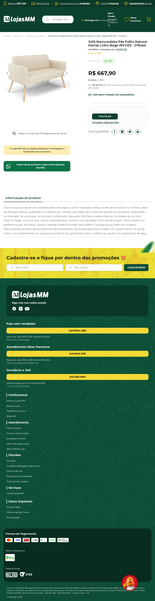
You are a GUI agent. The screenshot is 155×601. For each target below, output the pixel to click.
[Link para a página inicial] (9, 36)
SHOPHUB (121, 49)
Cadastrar (136, 267)
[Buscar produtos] (48, 19)
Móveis (18, 36)
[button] (111, 94)
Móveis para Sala (35, 36)
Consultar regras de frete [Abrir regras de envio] (105, 122)
